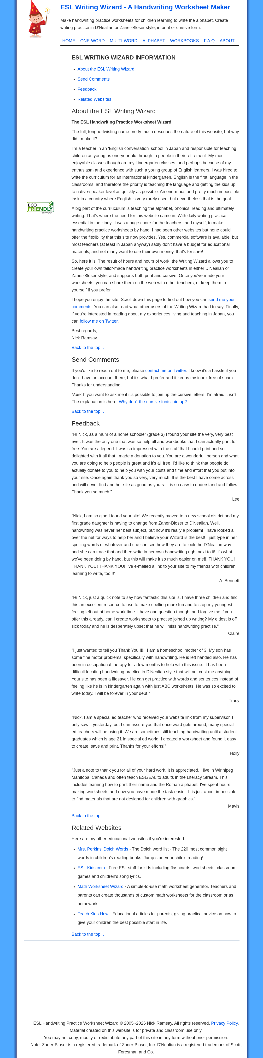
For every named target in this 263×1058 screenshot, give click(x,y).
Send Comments (94, 79)
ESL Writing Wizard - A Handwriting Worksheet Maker (145, 7)
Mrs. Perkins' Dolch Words (103, 849)
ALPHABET (153, 40)
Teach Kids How (94, 913)
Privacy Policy (224, 1023)
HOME (68, 40)
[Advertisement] (43, 122)
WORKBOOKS (184, 40)
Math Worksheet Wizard (101, 886)
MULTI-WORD (124, 40)
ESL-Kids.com (92, 867)
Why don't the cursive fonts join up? (153, 401)
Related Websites (94, 99)
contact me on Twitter (165, 370)
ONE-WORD (92, 40)
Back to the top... (88, 347)
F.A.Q (209, 40)
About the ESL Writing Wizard (106, 69)
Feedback (87, 89)
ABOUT (227, 40)
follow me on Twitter (99, 321)
